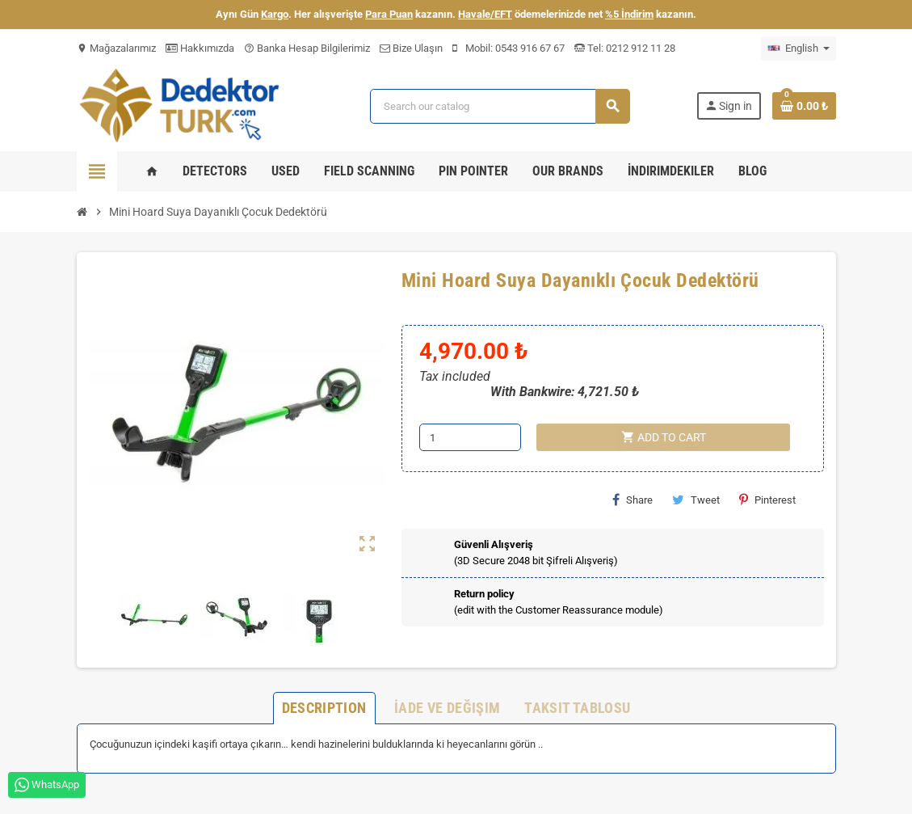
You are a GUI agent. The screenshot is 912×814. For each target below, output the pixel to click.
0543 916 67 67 (530, 48)
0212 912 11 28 (639, 48)
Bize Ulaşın (411, 48)
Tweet (696, 499)
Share (632, 499)
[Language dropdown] (798, 48)
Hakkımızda (200, 48)
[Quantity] (470, 437)
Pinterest (767, 499)
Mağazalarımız (116, 48)
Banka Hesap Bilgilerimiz (307, 48)
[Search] (500, 106)
